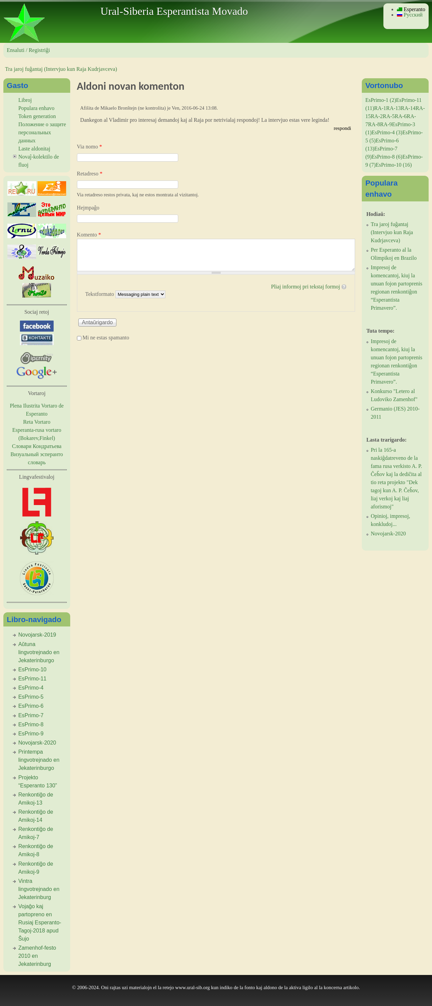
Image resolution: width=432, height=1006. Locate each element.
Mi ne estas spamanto (106, 337)
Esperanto (411, 9)
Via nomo (89, 146)
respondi (342, 128)
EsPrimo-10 (32, 669)
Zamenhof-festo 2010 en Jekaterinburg (37, 956)
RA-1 (380, 108)
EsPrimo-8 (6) (387, 157)
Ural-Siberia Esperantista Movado (174, 11)
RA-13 (393, 108)
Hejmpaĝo (88, 208)
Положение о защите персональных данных (42, 132)
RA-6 (401, 116)
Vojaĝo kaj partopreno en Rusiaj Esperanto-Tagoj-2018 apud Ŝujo (39, 922)
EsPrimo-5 (31, 697)
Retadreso (90, 173)
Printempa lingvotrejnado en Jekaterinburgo (38, 760)
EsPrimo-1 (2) (380, 100)
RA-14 (408, 108)
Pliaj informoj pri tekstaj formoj (305, 286)
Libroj (25, 100)
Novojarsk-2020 (37, 743)
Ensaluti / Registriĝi (28, 50)
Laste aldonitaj (34, 148)
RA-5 (389, 116)
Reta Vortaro (36, 422)
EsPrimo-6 (31, 706)
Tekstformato (100, 294)
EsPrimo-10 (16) (394, 165)
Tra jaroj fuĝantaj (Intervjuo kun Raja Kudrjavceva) (61, 69)
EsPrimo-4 (31, 688)
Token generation (37, 116)
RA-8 (374, 124)
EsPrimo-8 (31, 724)
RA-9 (386, 124)
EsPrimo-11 (32, 678)
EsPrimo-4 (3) (387, 132)
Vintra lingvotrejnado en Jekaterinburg (38, 889)
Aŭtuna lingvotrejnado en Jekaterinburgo (38, 652)
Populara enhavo (36, 108)
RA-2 (377, 116)
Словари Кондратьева (36, 446)
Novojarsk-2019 (37, 635)
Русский (410, 15)
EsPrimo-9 (31, 733)
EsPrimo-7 (31, 715)
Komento (89, 234)
